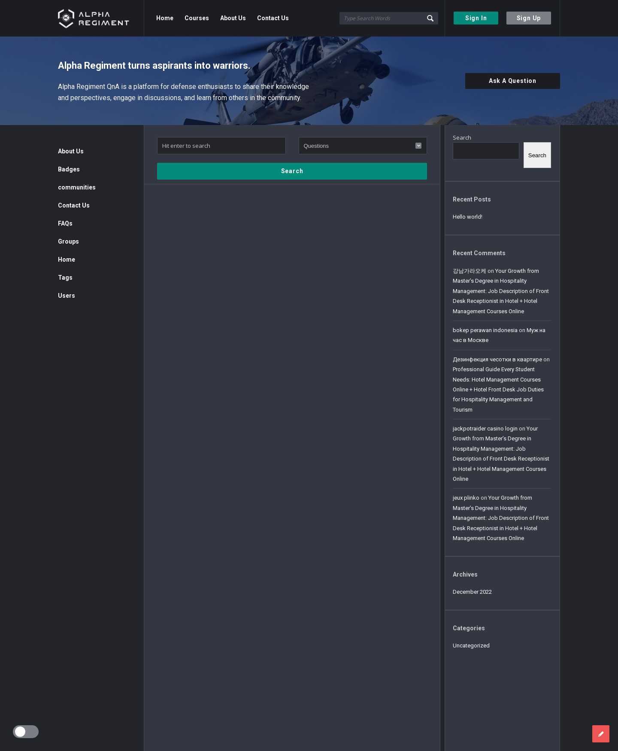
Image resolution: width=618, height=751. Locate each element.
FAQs (65, 223)
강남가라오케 (469, 271)
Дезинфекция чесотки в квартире (497, 359)
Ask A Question (512, 80)
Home (164, 18)
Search (462, 137)
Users (66, 295)
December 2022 (472, 592)
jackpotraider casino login (485, 428)
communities (77, 187)
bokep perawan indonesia (485, 330)
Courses (197, 18)
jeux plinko (466, 498)
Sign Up (529, 18)
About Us (233, 18)
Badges (69, 169)
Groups (68, 241)
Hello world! (467, 217)
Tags (65, 277)
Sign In (476, 18)
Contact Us (273, 18)
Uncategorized (471, 645)
